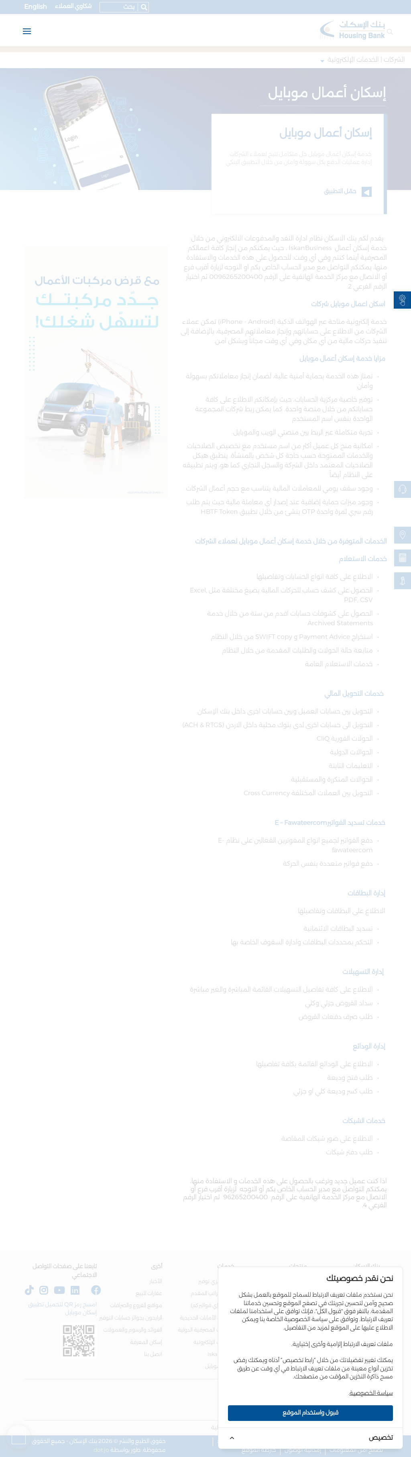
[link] (402, 300)
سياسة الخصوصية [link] (371, 1393)
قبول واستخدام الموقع (310, 1413)
